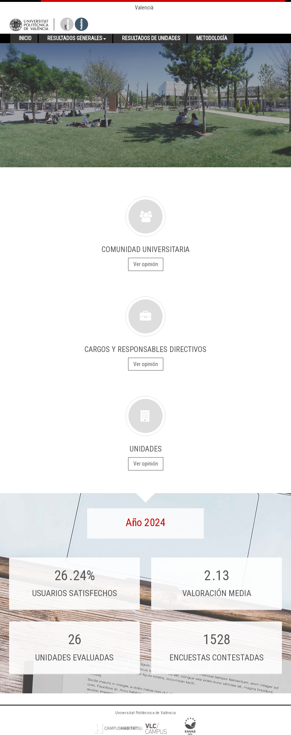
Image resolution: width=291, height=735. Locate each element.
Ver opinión (145, 264)
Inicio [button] (25, 38)
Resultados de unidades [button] (151, 38)
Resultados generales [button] (76, 38)
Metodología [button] (211, 38)
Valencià (144, 8)
